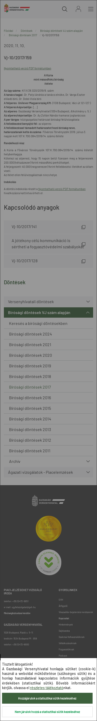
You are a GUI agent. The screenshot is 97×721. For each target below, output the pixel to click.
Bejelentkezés (78, 9)
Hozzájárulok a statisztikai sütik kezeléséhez (47, 698)
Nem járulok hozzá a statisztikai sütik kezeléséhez (47, 711)
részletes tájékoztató (46, 688)
